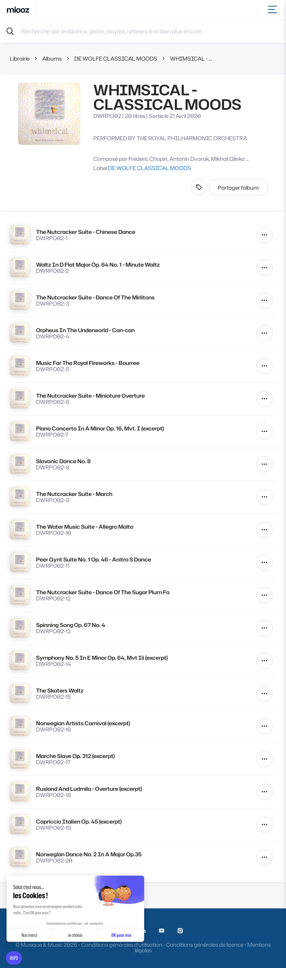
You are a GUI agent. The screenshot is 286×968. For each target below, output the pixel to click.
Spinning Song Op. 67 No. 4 (70, 625)
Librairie (19, 58)
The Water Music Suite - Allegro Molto (84, 526)
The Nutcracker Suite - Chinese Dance (85, 232)
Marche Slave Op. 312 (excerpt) (75, 756)
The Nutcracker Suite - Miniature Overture (90, 395)
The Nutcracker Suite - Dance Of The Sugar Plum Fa (102, 592)
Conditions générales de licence (204, 944)
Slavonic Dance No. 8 (63, 461)
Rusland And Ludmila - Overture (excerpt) (89, 788)
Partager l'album (238, 187)
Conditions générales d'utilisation (121, 944)
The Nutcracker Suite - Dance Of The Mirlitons (95, 297)
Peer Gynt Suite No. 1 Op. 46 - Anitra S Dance (93, 559)
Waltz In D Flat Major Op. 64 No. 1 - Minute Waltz (98, 264)
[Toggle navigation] (273, 9)
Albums (52, 58)
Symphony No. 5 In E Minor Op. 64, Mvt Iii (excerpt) (102, 657)
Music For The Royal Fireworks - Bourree (88, 363)
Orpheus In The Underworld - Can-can (85, 330)
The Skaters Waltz (60, 690)
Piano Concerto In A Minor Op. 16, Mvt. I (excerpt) (100, 428)
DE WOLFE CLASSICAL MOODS (115, 58)
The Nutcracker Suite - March (74, 494)
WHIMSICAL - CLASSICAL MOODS (192, 58)
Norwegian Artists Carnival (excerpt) (83, 723)
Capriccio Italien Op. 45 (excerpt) (79, 821)
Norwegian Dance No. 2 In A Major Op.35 (89, 854)
